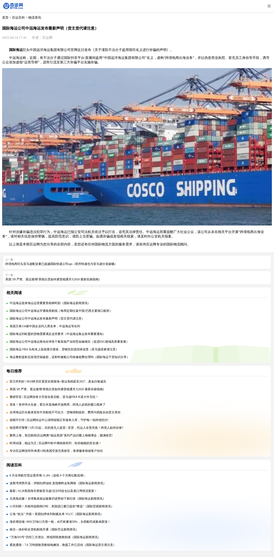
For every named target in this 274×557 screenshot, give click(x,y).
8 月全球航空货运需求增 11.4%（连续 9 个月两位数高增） (48, 475)
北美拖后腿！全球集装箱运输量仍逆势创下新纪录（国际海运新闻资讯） (58, 498)
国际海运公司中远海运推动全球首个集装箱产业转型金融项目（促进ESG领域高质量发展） (69, 341)
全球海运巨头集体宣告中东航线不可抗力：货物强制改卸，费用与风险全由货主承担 (65, 412)
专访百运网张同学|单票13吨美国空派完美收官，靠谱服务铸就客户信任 (56, 450)
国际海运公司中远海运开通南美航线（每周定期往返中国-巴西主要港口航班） (61, 310)
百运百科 (18, 17)
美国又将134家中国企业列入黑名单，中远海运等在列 (45, 326)
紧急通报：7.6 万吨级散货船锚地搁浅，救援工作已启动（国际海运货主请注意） (63, 545)
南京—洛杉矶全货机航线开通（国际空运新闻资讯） (44, 529)
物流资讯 (34, 17)
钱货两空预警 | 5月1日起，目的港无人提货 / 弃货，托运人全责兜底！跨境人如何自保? (66, 427)
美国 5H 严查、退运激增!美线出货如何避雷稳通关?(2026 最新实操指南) (52, 279)
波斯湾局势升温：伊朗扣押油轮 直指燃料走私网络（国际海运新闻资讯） (58, 483)
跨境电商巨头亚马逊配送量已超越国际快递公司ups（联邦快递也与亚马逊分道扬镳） (61, 264)
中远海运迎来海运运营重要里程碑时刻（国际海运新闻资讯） (50, 303)
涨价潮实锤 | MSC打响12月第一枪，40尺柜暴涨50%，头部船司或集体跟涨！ (60, 521)
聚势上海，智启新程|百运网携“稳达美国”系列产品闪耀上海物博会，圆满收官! (61, 435)
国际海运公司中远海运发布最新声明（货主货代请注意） (47, 318)
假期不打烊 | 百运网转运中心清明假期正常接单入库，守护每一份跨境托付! (59, 420)
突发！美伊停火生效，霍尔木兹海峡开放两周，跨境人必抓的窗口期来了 (58, 404)
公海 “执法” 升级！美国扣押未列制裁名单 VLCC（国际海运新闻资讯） (56, 514)
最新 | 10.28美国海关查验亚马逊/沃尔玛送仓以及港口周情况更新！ (53, 491)
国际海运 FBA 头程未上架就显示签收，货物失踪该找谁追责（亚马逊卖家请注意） (64, 349)
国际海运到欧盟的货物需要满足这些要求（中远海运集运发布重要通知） (58, 334)
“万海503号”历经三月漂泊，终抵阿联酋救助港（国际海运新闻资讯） (55, 537)
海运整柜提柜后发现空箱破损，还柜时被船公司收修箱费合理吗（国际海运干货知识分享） (70, 357)
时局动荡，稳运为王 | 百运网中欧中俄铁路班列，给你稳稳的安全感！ (56, 443)
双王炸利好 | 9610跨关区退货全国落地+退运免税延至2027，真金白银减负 (58, 381)
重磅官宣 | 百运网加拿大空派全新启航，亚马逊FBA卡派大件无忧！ (54, 397)
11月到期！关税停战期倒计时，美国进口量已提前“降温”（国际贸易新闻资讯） (62, 506)
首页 (5, 17)
